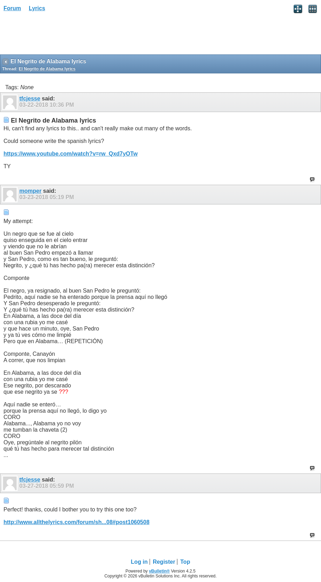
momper (30, 191)
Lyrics (37, 8)
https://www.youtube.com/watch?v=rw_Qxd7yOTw (71, 154)
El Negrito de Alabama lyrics (47, 68)
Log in (139, 562)
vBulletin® (159, 571)
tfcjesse (29, 99)
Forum (12, 8)
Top (185, 562)
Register (164, 562)
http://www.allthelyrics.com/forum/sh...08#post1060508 (77, 522)
